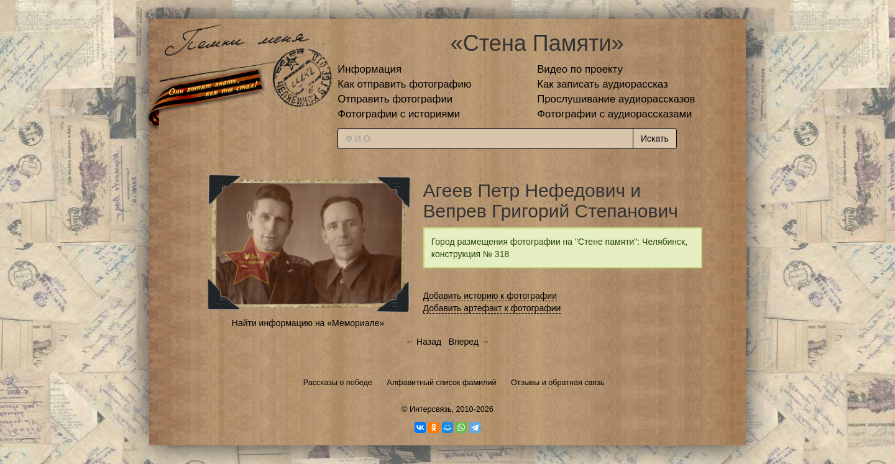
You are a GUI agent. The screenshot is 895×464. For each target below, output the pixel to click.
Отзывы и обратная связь (557, 382)
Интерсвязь (431, 409)
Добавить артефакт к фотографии (492, 308)
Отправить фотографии (394, 99)
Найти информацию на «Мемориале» (308, 323)
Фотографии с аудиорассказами (614, 114)
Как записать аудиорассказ (602, 84)
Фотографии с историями (398, 114)
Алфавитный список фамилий (441, 382)
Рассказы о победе (337, 382)
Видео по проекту (580, 69)
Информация (369, 69)
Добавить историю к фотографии (490, 296)
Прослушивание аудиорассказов (616, 99)
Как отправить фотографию (404, 84)
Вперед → (469, 342)
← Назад (423, 342)
